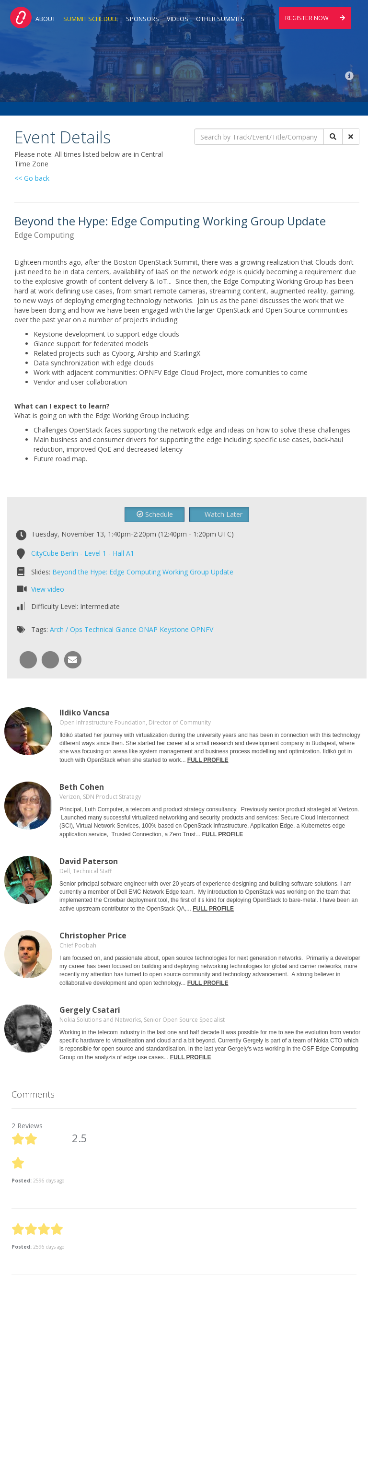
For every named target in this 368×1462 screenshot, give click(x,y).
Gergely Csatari (89, 1010)
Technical (99, 629)
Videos (177, 19)
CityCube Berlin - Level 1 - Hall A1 (82, 553)
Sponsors (142, 19)
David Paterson (88, 861)
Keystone (174, 629)
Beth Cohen (81, 787)
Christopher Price (92, 935)
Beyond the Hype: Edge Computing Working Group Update (142, 571)
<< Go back (31, 178)
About (45, 19)
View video (47, 589)
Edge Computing (44, 235)
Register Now (315, 18)
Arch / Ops (66, 629)
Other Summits (220, 19)
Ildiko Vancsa (84, 712)
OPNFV (202, 629)
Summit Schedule (90, 19)
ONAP (148, 629)
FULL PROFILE (208, 760)
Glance (126, 629)
